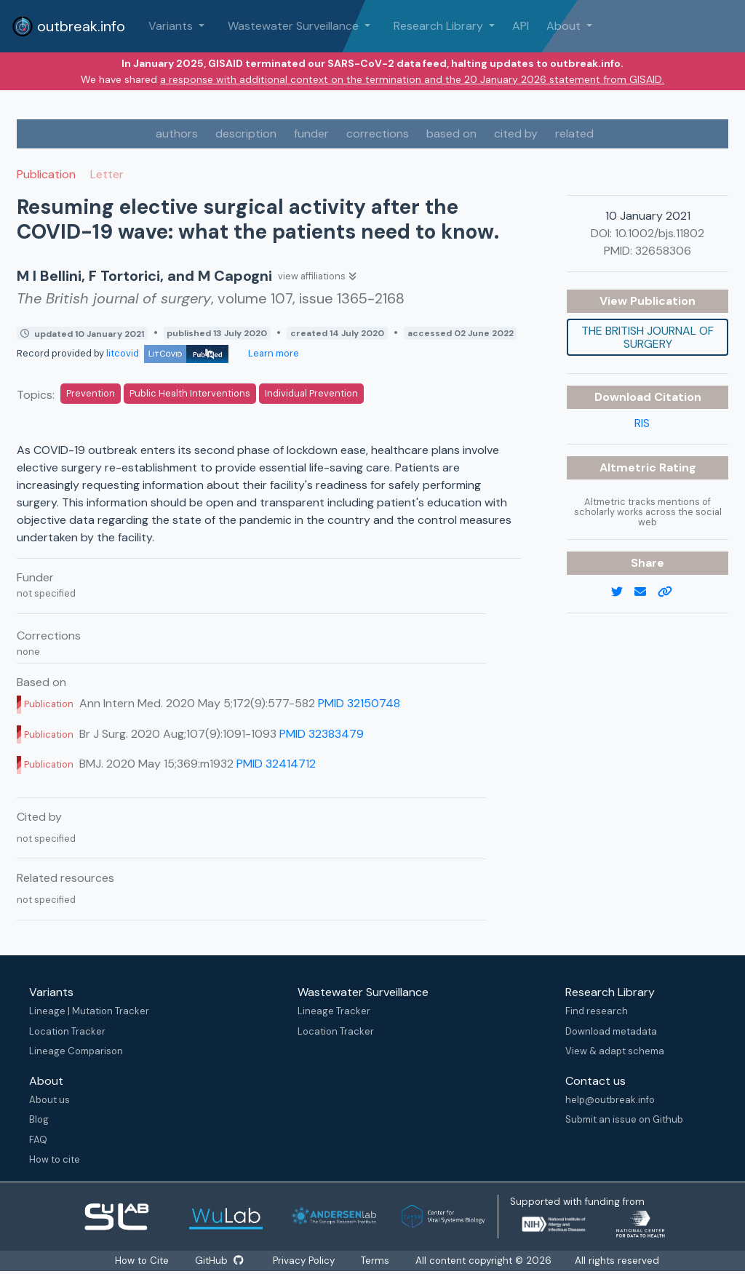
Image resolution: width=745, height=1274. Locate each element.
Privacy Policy (304, 1260)
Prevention (90, 393)
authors (177, 133)
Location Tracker (67, 1031)
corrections (377, 133)
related (574, 133)
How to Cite (142, 1260)
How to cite (54, 1159)
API (520, 25)
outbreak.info (68, 26)
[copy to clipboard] (671, 592)
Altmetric (629, 467)
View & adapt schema (614, 1051)
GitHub (219, 1260)
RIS (642, 423)
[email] (646, 592)
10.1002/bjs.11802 (659, 233)
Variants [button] (172, 25)
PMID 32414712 (276, 763)
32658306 (663, 250)
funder (311, 133)
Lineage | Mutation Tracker (89, 1011)
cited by (516, 133)
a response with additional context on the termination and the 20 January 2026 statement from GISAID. (412, 79)
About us (49, 1100)
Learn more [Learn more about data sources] (272, 353)
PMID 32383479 (321, 733)
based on (451, 133)
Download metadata (611, 1031)
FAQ (38, 1140)
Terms (376, 1260)
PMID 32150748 (359, 703)
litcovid (167, 353)
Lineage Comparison (76, 1051)
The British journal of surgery (647, 337)
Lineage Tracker (334, 1011)
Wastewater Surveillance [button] (295, 25)
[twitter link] (622, 592)
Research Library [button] (440, 25)
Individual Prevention (311, 393)
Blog (39, 1119)
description (245, 133)
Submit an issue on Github (624, 1119)
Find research (596, 1011)
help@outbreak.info (610, 1100)
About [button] (564, 25)
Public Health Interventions (190, 393)
